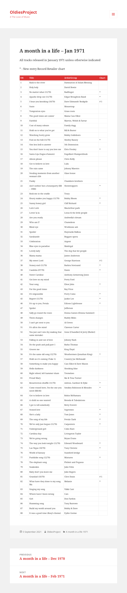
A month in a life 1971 (77, 531)
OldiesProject (23, 12)
